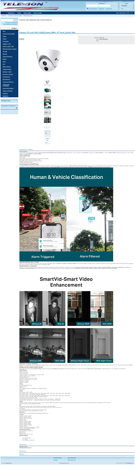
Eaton (4, 61)
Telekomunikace (7, 69)
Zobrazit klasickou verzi (64, 463)
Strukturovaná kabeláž (9, 34)
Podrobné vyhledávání (11, 22)
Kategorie (4, 28)
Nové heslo (109, 8)
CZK (131, 13)
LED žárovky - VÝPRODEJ (6, 85)
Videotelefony (6, 77)
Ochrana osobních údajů (15, 15)
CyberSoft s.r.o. (130, 463)
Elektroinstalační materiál (9, 49)
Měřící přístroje (7, 67)
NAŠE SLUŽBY (37, 13)
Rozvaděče (6, 41)
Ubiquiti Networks (7, 56)
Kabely (4, 39)
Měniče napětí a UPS (8, 46)
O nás (4, 13)
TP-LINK (5, 51)
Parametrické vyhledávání (10, 24)
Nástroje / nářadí (7, 72)
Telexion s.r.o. (9, 463)
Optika (4, 36)
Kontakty (3, 15)
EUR (128, 13)
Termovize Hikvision (8, 82)
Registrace (102, 8)
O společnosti (57, 457)
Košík (19, 13)
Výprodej (5, 93)
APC (4, 64)
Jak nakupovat (72, 457)
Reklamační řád (28, 15)
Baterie (5, 59)
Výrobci (14, 28)
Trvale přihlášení (92, 8)
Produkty (11, 13)
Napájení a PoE (7, 44)
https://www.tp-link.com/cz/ (25, 447)
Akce (4, 31)
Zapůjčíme (5, 96)
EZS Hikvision (6, 79)
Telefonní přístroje (7, 91)
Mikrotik (5, 54)
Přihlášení (27, 13)
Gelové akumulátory (8, 88)
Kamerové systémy (8, 74)
